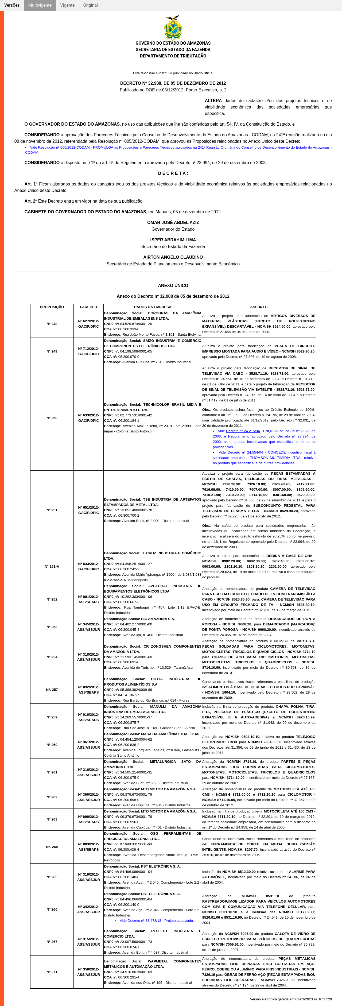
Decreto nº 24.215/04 (243, 431)
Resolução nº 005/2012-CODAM (64, 147)
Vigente (67, 5)
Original (90, 5)
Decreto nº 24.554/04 (245, 452)
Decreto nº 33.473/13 (144, 921)
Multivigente (40, 5)
